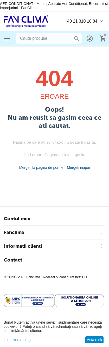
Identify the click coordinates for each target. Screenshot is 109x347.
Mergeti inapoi (78, 167)
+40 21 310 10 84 (81, 21)
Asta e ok (94, 340)
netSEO (81, 277)
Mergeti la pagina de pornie (41, 167)
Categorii (7, 38)
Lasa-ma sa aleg (17, 340)
